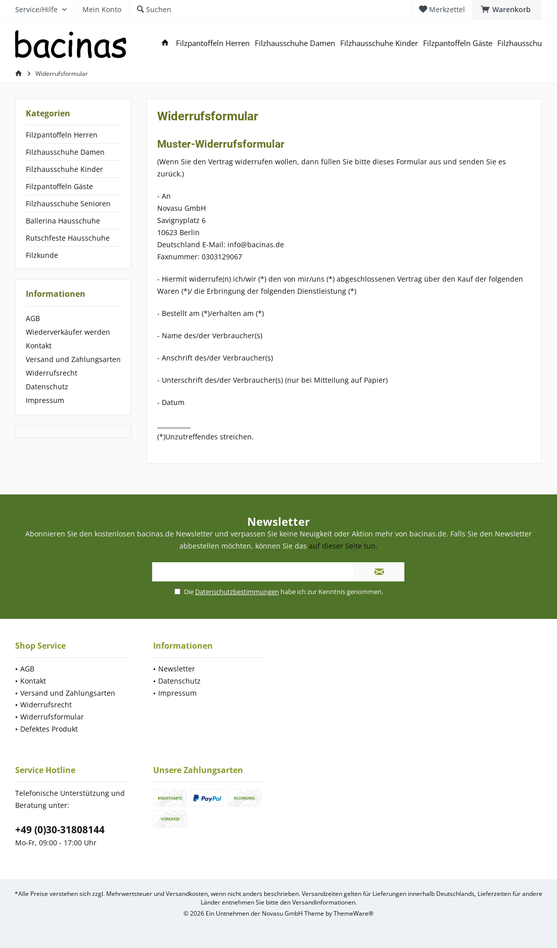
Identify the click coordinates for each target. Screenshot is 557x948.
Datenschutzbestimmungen (237, 591)
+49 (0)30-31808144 (60, 829)
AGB (33, 318)
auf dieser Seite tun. (343, 546)
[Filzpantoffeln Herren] (212, 43)
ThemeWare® (354, 913)
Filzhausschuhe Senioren (68, 203)
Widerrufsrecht (51, 373)
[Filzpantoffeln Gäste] (458, 43)
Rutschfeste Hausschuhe (68, 238)
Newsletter (176, 668)
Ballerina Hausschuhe (63, 220)
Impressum (45, 400)
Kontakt (39, 345)
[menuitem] (507, 9)
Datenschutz (47, 386)
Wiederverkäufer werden (68, 332)
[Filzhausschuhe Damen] (295, 43)
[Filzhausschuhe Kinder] (379, 43)
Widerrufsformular (52, 716)
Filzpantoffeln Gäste (59, 186)
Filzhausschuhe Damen (65, 152)
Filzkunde (42, 255)
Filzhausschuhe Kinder (64, 169)
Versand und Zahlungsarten (73, 359)
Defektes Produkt (49, 729)
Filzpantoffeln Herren (62, 135)
